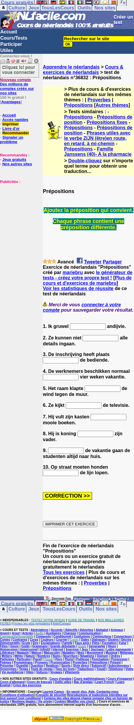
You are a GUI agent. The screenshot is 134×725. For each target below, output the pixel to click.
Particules (24, 659)
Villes (30, 672)
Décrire (126, 639)
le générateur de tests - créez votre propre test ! (87, 275)
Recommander (15, 133)
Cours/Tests (13, 38)
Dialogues (98, 639)
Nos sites (104, 7)
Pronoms (41, 662)
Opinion (102, 656)
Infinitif (45, 649)
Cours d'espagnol (119, 678)
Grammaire (40, 646)
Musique (112, 652)
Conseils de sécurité (51, 695)
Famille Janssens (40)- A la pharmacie (97, 151)
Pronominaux (23, 662)
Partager (112, 261)
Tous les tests (65, 669)
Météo (18, 656)
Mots (80, 652)
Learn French (104, 682)
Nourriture (70, 656)
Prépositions (78, 105)
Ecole (26, 643)
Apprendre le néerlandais (71, 66)
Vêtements (72, 672)
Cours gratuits (17, 603)
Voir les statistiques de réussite (78, 288)
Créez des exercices (27, 685)
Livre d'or (11, 128)
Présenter (7, 665)
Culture (17, 7)
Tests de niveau (42, 669)
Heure (112, 646)
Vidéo (129, 669)
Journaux (97, 649)
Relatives (52, 665)
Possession (119, 659)
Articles (27, 633)
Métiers (7, 656)
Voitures (42, 672)
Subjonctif (98, 665)
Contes (5, 639)
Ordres (115, 656)
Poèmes (5, 662)
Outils (84, 7)
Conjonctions (101, 636)
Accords (57, 630)
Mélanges (126, 652)
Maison (36, 652)
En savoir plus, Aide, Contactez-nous (93, 691)
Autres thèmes (112, 105)
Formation (109, 643)
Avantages (10, 102)
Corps (34, 639)
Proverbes (99, 99)
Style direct (81, 665)
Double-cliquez (85, 160)
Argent (4, 633)
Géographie (97, 646)
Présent (115, 662)
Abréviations (40, 630)
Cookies (60, 701)
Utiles (6, 50)
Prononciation (60, 662)
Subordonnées (118, 665)
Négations (87, 656)
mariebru (73, 272)
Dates (85, 639)
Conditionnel (62, 636)
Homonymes (9, 649)
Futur (123, 643)
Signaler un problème (11, 139)
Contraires (19, 639)
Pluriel (69, 659)
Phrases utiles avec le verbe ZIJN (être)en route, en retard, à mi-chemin (97, 138)
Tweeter (92, 261)
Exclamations (50, 643)
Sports (66, 665)
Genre (14, 646)
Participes (7, 659)
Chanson (69, 633)
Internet (58, 649)
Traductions (85, 669)
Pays (58, 659)
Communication (90, 633)
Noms (57, 656)
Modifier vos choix (81, 701)
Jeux (33, 7)
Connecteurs (123, 636)
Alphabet (102, 630)
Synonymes (8, 669)
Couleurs (47, 639)
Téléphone (115, 669)
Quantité (22, 665)
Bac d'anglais (83, 682)
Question (36, 665)
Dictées (113, 639)
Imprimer (10, 124)
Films (95, 643)
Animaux (117, 630)
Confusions (82, 636)
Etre (35, 643)
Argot (16, 633)
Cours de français (39, 682)
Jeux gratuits (14, 159)
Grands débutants (63, 646)
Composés (43, 636)
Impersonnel (28, 649)
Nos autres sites (17, 164)
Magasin (23, 652)
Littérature (7, 652)
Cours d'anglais (61, 678)
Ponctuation (100, 659)
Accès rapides (15, 119)
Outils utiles (63, 682)
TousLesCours (57, 7)
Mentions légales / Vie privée (32, 701)
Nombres (43, 656)
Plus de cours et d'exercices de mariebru (87, 280)
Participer (11, 44)
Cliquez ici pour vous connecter (18, 69)
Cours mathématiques (89, 678)
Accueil (8, 31)
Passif (37, 659)
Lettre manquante (118, 649)
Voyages (56, 672)
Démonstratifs (10, 643)
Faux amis (82, 643)
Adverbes (87, 630)
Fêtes (4, 646)
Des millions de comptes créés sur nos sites (17, 86)
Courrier (62, 639)
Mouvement (95, 652)
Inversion (72, 649)
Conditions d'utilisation (17, 695)
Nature (30, 656)
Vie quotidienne (13, 672)
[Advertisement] (17, 213)
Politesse (82, 659)
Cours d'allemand (12, 682)
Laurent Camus (53, 691)
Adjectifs (71, 630)
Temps (24, 669)
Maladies (68, 652)
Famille (67, 643)
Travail (101, 669)
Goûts (25, 646)
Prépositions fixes (107, 122)
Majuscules (52, 652)
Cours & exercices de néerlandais (83, 69)
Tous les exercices (63, 572)
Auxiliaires (53, 633)
